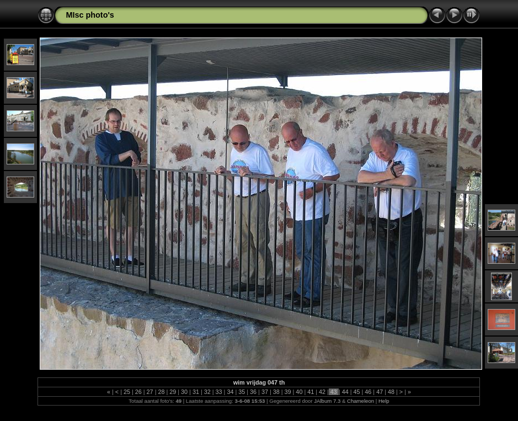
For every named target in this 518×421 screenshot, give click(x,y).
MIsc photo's (90, 14)
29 (173, 391)
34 (230, 391)
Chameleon (360, 401)
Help (383, 401)
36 (253, 391)
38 (276, 391)
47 (380, 391)
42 (322, 391)
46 (368, 391)
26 (138, 391)
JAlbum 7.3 (327, 401)
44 (345, 391)
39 (288, 391)
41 (311, 391)
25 (127, 391)
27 (150, 391)
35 (242, 391)
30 (184, 391)
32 (207, 391)
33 (219, 391)
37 (265, 391)
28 (161, 391)
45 (357, 391)
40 (299, 391)
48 (391, 391)
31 (196, 391)
